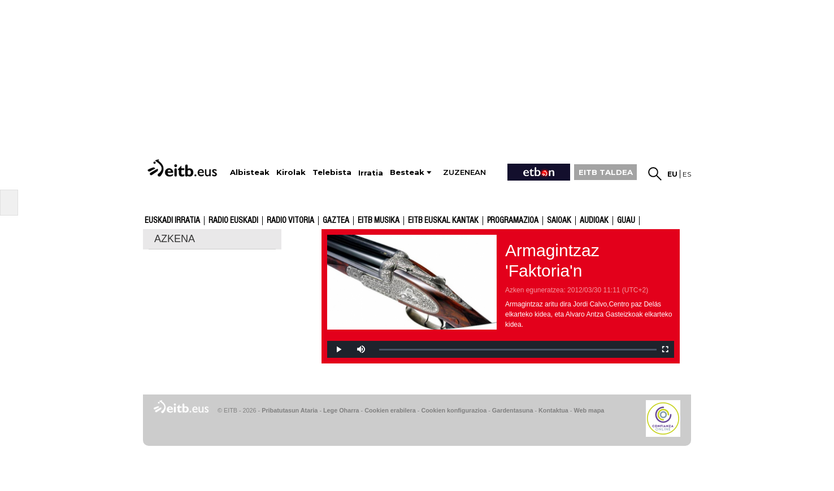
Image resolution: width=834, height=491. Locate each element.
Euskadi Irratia (172, 220)
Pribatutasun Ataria (290, 410)
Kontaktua (553, 410)
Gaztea (336, 220)
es (687, 174)
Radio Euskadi (233, 220)
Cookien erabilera (390, 410)
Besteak (407, 172)
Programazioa (512, 220)
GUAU (626, 220)
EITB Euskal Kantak (443, 220)
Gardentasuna (512, 410)
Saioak (559, 220)
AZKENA (174, 238)
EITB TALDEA (606, 172)
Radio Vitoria (290, 220)
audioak (594, 220)
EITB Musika (378, 220)
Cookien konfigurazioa (453, 410)
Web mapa (589, 410)
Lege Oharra (341, 410)
